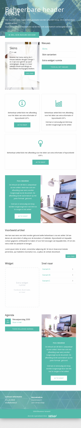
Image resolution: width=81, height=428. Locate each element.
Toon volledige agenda (22, 339)
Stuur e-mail (16, 332)
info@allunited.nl (11, 412)
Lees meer (30, 83)
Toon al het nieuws (59, 77)
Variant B (46, 284)
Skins (44, 58)
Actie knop (40, 172)
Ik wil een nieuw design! (22, 44)
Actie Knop (22, 134)
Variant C (46, 290)
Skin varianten (49, 64)
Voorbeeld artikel (15, 239)
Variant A (46, 279)
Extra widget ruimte (52, 70)
